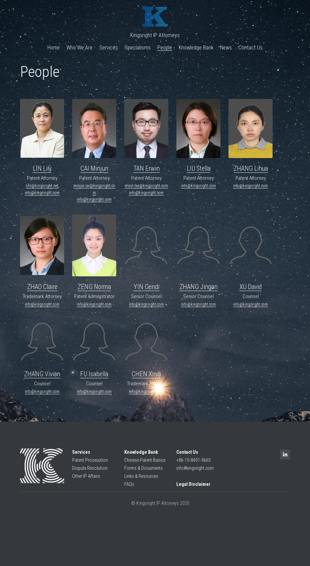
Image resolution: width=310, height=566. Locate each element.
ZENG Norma (94, 290)
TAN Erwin (146, 168)
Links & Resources (141, 479)
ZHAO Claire (42, 290)
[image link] (42, 468)
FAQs (129, 486)
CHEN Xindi (146, 377)
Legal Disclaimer (193, 486)
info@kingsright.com (42, 192)
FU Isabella (94, 377)
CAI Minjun (94, 168)
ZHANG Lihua (251, 168)
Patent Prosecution (90, 463)
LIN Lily (42, 168)
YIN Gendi (146, 290)
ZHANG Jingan (198, 290)
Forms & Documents (143, 471)
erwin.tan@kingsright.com (146, 185)
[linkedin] (285, 457)
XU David (251, 290)
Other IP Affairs (86, 479)
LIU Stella (198, 168)
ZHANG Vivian (42, 377)
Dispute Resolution (90, 471)
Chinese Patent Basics (145, 463)
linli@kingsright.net (42, 185)
